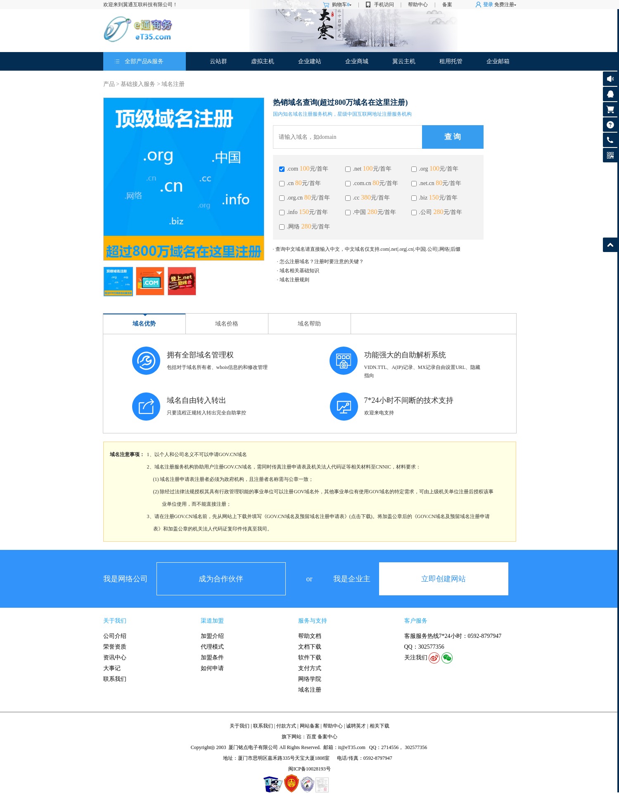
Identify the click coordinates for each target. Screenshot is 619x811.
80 (298, 182)
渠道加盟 (212, 621)
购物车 (341, 4)
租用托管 (450, 61)
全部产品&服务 (144, 61)
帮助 (610, 124)
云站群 (218, 61)
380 (366, 197)
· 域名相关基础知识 (298, 271)
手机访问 (384, 4)
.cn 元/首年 (300, 183)
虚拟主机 (262, 61)
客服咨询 (610, 94)
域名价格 (226, 324)
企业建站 (309, 61)
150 (434, 197)
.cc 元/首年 (367, 198)
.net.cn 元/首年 (436, 183)
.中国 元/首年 (370, 212)
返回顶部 (610, 245)
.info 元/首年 (303, 212)
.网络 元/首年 (304, 227)
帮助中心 (418, 4)
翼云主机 (403, 61)
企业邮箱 (498, 61)
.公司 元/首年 (436, 212)
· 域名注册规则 (293, 280)
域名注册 (173, 84)
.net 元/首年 (368, 169)
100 (305, 168)
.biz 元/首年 (434, 198)
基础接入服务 (138, 84)
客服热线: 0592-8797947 (610, 142)
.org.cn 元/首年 (304, 198)
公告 (610, 78)
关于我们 (114, 621)
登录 (488, 4)
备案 (447, 4)
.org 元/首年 (434, 169)
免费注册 (504, 4)
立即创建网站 (443, 579)
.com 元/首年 (304, 169)
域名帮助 (309, 324)
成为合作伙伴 (221, 579)
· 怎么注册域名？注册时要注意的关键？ (320, 261)
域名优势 (144, 324)
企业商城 (356, 61)
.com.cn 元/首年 (371, 183)
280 (372, 211)
